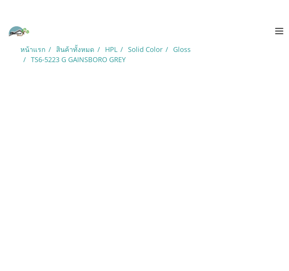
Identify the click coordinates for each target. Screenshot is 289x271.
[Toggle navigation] (279, 31)
